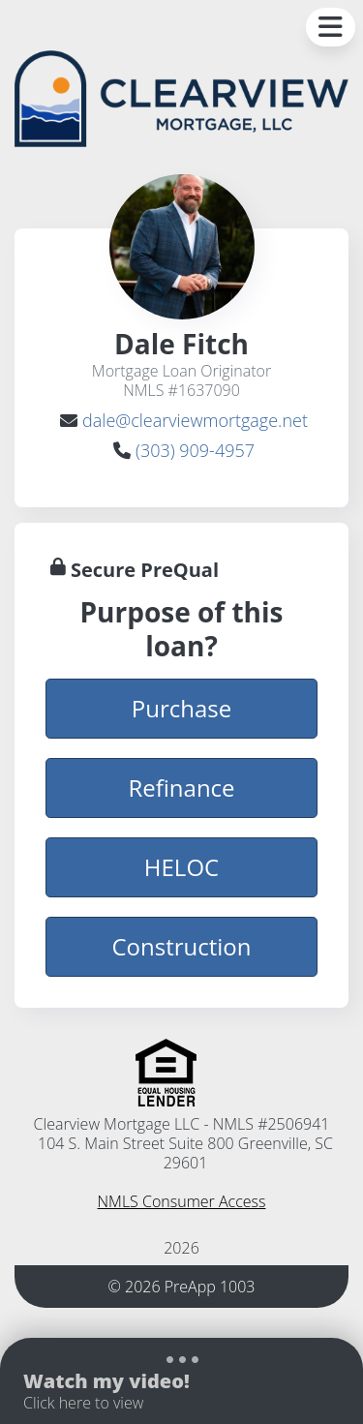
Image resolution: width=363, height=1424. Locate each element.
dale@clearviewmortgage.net (195, 420)
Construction (181, 945)
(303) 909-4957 (195, 450)
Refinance (181, 787)
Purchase (181, 707)
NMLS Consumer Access (182, 1201)
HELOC (181, 866)
